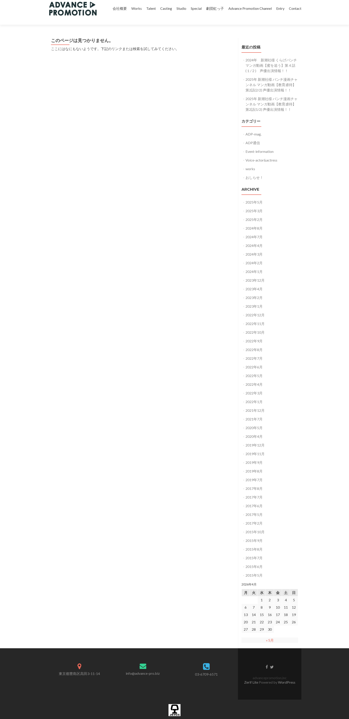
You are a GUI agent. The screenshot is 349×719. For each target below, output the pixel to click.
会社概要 (120, 8)
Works (136, 8)
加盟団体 (174, 717)
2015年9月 (254, 533)
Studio (181, 8)
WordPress (286, 674)
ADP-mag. (254, 126)
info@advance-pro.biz (143, 665)
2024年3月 (254, 246)
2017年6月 (254, 498)
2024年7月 (254, 229)
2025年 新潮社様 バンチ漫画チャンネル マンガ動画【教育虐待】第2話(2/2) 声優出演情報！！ (272, 76)
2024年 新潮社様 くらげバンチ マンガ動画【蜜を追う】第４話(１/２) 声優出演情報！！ (271, 57)
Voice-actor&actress (261, 152)
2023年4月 (254, 281)
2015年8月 (254, 541)
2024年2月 (254, 255)
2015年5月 (254, 567)
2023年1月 (254, 298)
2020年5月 (254, 420)
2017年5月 (254, 507)
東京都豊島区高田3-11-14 (79, 666)
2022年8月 (254, 342)
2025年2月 (254, 212)
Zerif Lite (251, 674)
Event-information (260, 143)
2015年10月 (255, 524)
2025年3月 (254, 203)
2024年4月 (254, 238)
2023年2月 (254, 290)
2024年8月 (254, 220)
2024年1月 (254, 264)
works (250, 161)
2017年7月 (254, 489)
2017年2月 (254, 515)
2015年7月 (254, 550)
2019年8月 (254, 463)
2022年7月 (254, 350)
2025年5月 (254, 194)
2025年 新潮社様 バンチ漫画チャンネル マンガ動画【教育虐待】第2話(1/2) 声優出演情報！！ (272, 96)
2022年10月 (255, 324)
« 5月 (270, 632)
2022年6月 (254, 359)
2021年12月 (255, 402)
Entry (280, 8)
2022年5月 (254, 368)
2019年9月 (254, 454)
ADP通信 (253, 135)
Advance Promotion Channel (250, 8)
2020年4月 (254, 428)
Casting (166, 8)
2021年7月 (254, 411)
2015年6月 (254, 559)
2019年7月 (254, 472)
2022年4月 (254, 376)
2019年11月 (255, 446)
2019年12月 (255, 437)
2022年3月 (254, 385)
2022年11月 (255, 316)
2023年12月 (255, 272)
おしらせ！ (254, 170)
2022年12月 (255, 307)
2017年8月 (254, 481)
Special (196, 8)
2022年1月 (254, 394)
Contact (295, 8)
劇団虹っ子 (215, 8)
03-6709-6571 (206, 666)
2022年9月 (254, 333)
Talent (151, 8)
